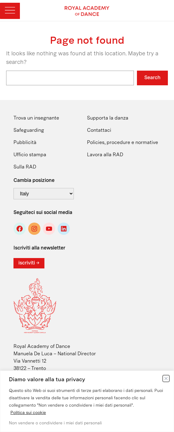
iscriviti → (29, 263)
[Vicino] (166, 378)
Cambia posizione (34, 180)
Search (152, 78)
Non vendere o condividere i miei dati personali (55, 423)
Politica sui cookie (28, 413)
